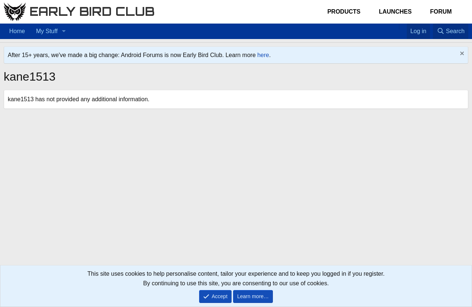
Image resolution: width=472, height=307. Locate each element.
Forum (441, 11)
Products (344, 11)
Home (17, 31)
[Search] (450, 31)
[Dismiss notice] (461, 54)
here (263, 55)
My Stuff (47, 31)
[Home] (395, 26)
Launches (395, 11)
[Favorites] (403, 26)
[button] (63, 31)
